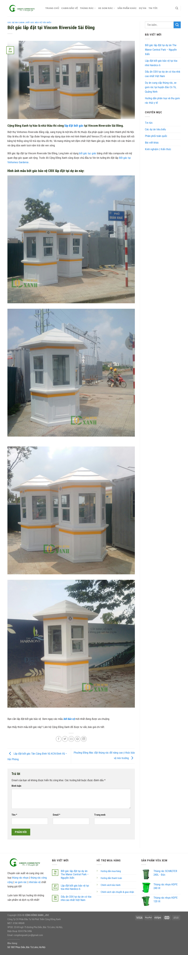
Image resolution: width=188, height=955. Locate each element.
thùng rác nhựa (20, 877)
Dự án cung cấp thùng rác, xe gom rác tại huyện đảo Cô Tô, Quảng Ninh (160, 87)
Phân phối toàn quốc (156, 136)
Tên (14, 814)
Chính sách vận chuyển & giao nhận (117, 892)
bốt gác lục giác (87, 153)
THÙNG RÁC (88, 8)
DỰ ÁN (142, 8)
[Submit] (177, 24)
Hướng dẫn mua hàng (111, 871)
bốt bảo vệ (69, 719)
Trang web (99, 814)
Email (56, 814)
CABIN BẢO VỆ (69, 8)
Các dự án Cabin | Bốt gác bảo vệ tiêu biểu (29, 22)
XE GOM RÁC (106, 8)
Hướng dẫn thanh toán (111, 878)
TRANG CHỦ (52, 8)
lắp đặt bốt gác (73, 125)
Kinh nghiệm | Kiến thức (158, 149)
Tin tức (153, 8)
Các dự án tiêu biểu (155, 129)
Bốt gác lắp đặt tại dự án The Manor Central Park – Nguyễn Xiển (161, 49)
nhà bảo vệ (35, 882)
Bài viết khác (152, 142)
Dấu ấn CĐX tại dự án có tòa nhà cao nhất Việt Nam (162, 74)
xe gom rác (21, 882)
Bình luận (16, 785)
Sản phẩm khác (127, 8)
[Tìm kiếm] (176, 8)
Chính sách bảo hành (110, 885)
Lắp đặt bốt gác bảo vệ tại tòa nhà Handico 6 (161, 63)
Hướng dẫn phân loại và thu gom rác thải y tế (162, 100)
